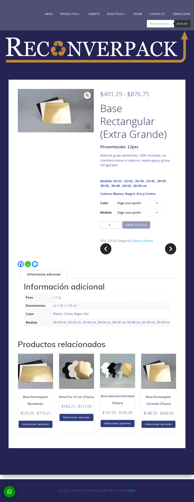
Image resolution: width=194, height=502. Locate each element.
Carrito (94, 13)
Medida (106, 217)
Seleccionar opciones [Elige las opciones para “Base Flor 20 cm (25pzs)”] (76, 422)
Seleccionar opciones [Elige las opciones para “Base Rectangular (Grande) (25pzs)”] (158, 429)
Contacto (158, 13)
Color (104, 208)
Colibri (130, 491)
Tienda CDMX (182, 13)
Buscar (183, 22)
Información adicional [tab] (43, 279)
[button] (87, 100)
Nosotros (117, 13)
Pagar (138, 13)
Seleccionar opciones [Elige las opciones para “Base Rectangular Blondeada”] (35, 429)
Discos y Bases (142, 246)
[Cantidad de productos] (111, 230)
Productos (71, 13)
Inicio (49, 13)
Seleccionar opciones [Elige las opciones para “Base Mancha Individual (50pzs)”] (117, 428)
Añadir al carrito (136, 229)
